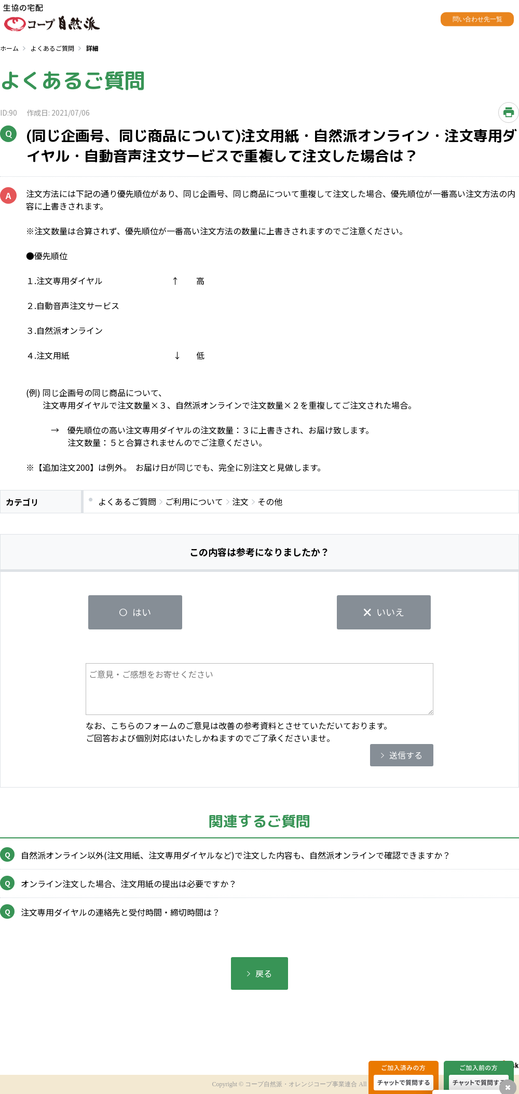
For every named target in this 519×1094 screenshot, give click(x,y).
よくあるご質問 (52, 48)
